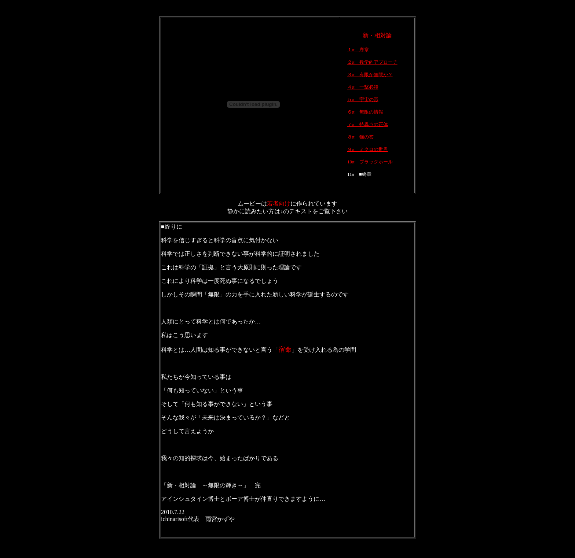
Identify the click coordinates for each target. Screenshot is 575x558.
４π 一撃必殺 (362, 87)
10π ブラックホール (370, 162)
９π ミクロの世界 (367, 149)
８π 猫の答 (360, 137)
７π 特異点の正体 (367, 124)
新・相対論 (377, 35)
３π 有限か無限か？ (370, 74)
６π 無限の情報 (365, 112)
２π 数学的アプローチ (372, 62)
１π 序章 (358, 49)
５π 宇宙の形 (362, 99)
